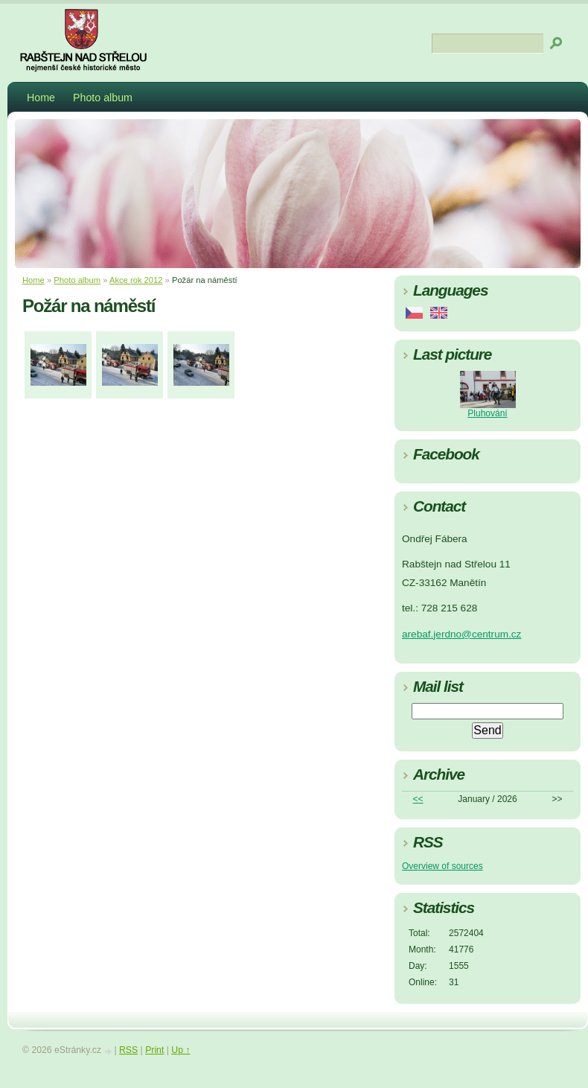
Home (41, 98)
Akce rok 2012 (136, 280)
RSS (128, 1050)
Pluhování (487, 413)
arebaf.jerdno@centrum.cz (461, 634)
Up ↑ (180, 1050)
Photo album (102, 98)
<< (418, 799)
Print (154, 1050)
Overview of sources (442, 866)
